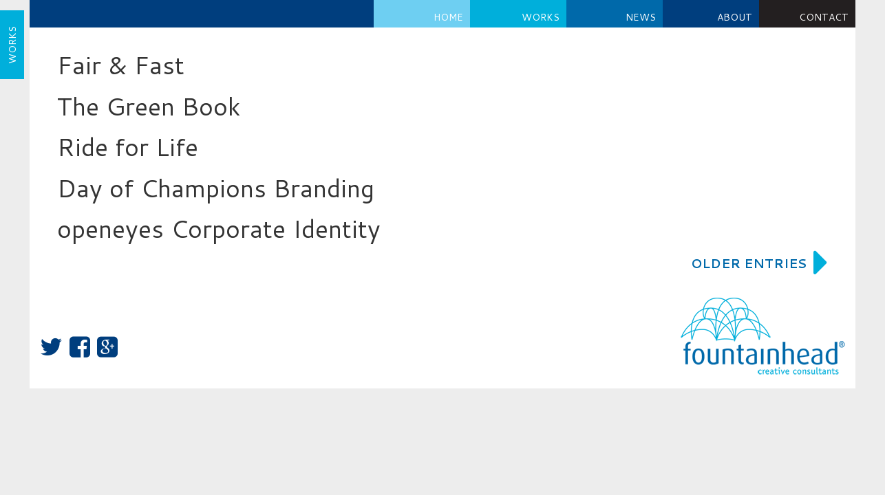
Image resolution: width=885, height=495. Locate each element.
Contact (824, 17)
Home (448, 17)
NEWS (641, 17)
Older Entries (759, 263)
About (734, 17)
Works (540, 17)
